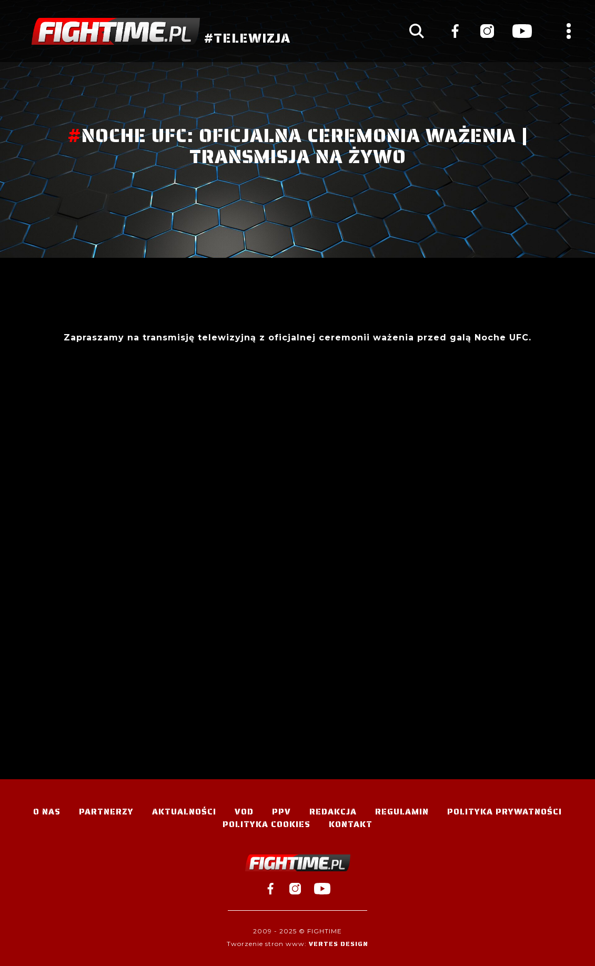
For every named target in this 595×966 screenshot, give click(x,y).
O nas (46, 811)
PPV (281, 811)
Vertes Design (338, 944)
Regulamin (402, 811)
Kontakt (350, 824)
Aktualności (184, 811)
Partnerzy (106, 811)
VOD (244, 811)
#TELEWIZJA (161, 31)
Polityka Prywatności (504, 811)
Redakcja (333, 811)
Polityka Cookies (266, 824)
